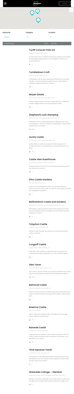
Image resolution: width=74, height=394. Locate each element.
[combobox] (37, 37)
